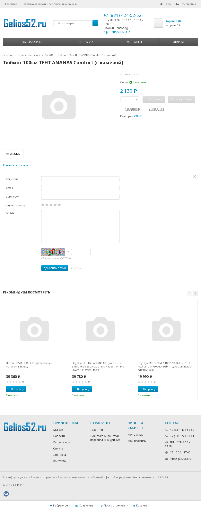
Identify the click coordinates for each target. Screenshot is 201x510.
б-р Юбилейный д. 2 (116, 32)
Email (9, 188)
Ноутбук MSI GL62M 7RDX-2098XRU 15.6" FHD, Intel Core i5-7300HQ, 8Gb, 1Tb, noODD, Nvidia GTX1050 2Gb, (165, 366)
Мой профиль (136, 441)
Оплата (178, 42)
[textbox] (75, 23)
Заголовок (12, 196)
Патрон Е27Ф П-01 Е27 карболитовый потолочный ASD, (29, 364)
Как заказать (32, 42)
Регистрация (186, 4)
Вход (165, 4)
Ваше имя (12, 179)
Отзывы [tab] (13, 153)
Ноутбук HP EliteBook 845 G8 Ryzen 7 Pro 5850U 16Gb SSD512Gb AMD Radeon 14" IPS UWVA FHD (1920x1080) (98, 366)
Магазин (59, 429)
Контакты (134, 42)
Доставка (85, 42)
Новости (59, 436)
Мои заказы (135, 434)
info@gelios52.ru (180, 458)
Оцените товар (16, 205)
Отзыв (10, 212)
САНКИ (138, 116)
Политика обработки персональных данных (49, 4)
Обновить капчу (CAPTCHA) (56, 258)
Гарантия (11, 4)
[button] (189, 293)
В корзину (15, 389)
